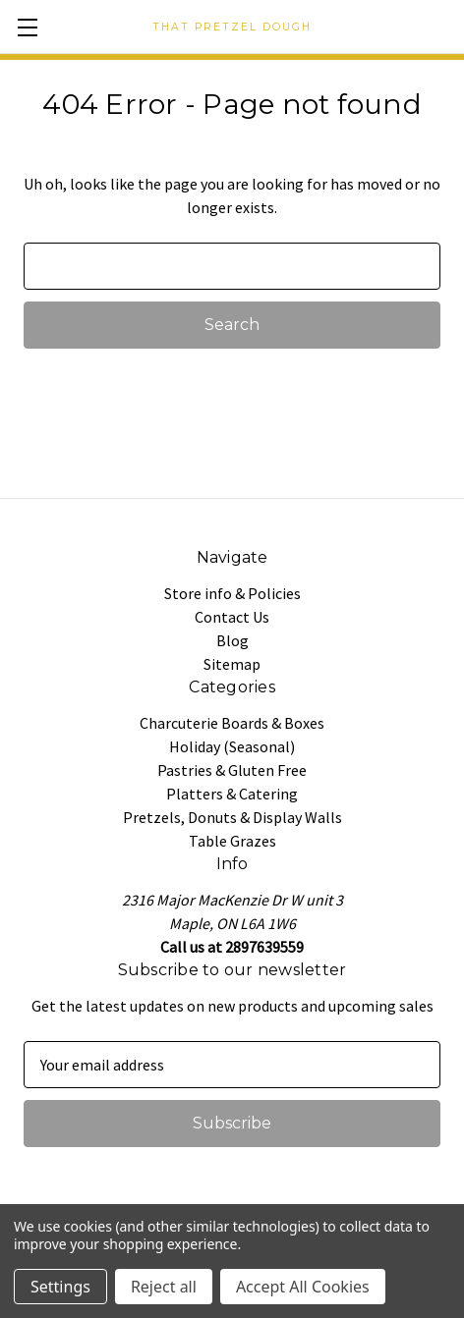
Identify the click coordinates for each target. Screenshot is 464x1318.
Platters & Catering (232, 793)
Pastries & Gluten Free (232, 770)
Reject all (164, 1286)
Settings (60, 1286)
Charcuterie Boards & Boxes (232, 723)
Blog (232, 640)
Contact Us (232, 617)
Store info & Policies (232, 593)
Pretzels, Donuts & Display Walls (232, 817)
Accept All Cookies (303, 1286)
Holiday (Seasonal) (232, 746)
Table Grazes (232, 841)
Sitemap (232, 664)
